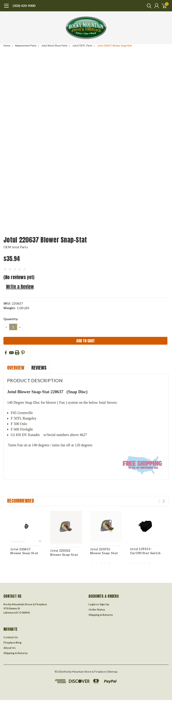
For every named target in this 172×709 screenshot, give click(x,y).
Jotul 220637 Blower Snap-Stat (114, 45)
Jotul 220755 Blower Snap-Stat (104, 551)
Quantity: (10, 319)
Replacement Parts (25, 45)
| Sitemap (111, 671)
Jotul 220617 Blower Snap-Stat (24, 551)
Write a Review (20, 286)
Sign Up (104, 604)
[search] (148, 5)
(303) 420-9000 (24, 6)
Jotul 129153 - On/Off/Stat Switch (145, 551)
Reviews (38, 367)
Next (163, 501)
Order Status (97, 609)
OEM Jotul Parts (15, 247)
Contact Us (10, 637)
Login (92, 604)
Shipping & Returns (101, 614)
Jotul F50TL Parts (82, 45)
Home (6, 45)
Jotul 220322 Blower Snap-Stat (64, 552)
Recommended (20, 500)
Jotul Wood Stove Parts (54, 45)
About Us (9, 647)
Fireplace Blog (12, 642)
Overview (15, 367)
